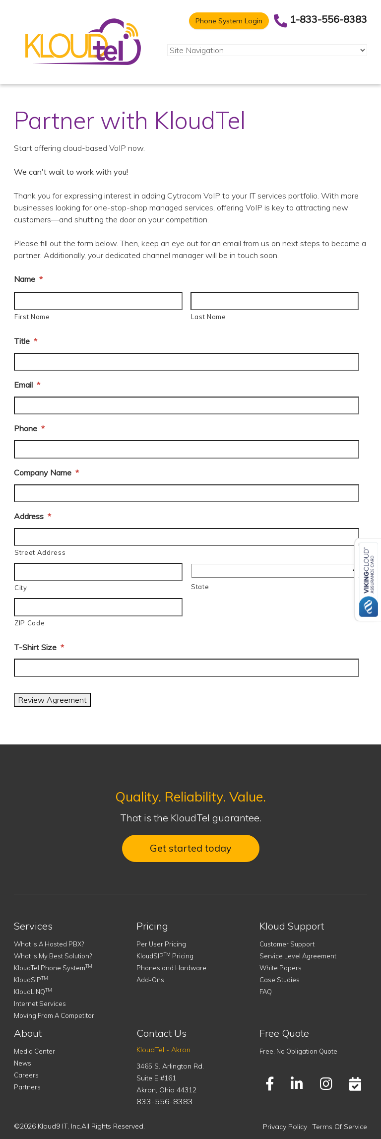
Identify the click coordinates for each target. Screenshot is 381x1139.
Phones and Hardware (171, 968)
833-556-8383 (164, 1101)
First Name (32, 317)
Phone (29, 428)
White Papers (280, 968)
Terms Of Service (339, 1126)
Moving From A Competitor (54, 1015)
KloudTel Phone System (53, 968)
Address (32, 516)
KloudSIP (31, 980)
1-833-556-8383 (328, 19)
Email (27, 385)
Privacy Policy (285, 1126)
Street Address (39, 552)
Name (28, 279)
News (22, 1063)
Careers (26, 1075)
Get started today (191, 848)
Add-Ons (150, 980)
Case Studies (279, 980)
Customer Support (287, 944)
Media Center (34, 1051)
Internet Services (40, 1003)
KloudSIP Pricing (164, 956)
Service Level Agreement (297, 956)
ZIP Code (29, 623)
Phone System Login (228, 20)
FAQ (265, 992)
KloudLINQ (33, 992)
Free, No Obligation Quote (298, 1051)
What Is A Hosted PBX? (49, 944)
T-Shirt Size (39, 647)
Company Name (46, 472)
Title (25, 341)
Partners (27, 1087)
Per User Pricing (161, 944)
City (20, 588)
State (200, 587)
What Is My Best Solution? (53, 956)
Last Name (208, 317)
